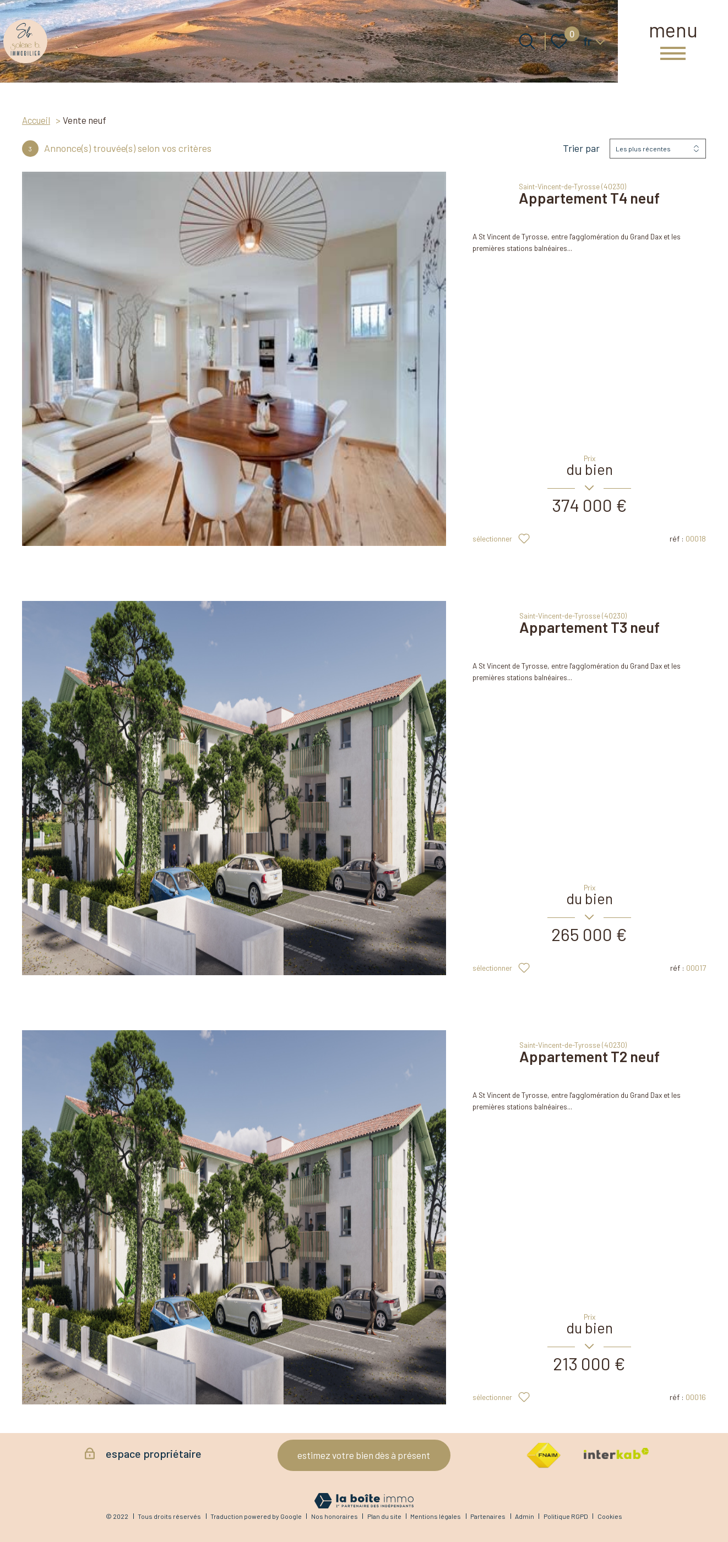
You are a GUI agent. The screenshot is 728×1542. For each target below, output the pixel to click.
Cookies (609, 1516)
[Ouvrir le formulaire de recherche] (527, 41)
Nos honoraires (334, 1516)
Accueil (36, 119)
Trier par (581, 148)
